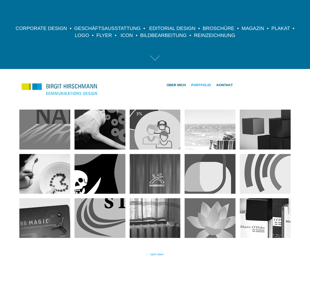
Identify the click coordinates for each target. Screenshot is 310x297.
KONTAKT (225, 85)
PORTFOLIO (201, 85)
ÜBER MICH (176, 85)
